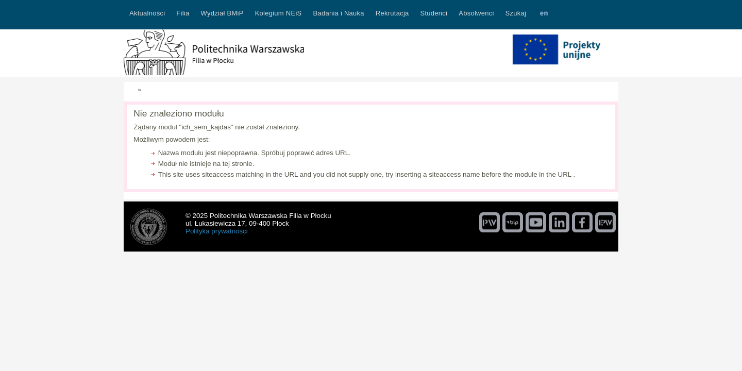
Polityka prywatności (216, 231)
